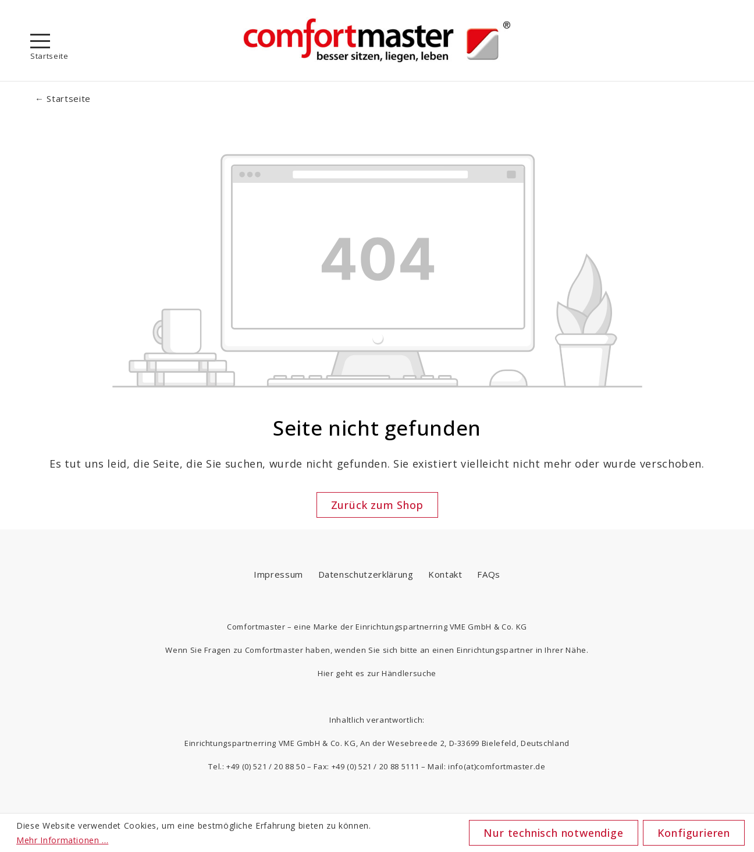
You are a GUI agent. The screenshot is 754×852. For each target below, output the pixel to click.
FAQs (488, 574)
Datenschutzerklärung (366, 574)
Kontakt (445, 574)
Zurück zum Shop (377, 505)
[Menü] (40, 41)
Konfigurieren (693, 833)
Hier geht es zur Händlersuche (377, 673)
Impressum (278, 574)
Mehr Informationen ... (62, 840)
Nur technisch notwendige (553, 833)
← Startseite (63, 98)
